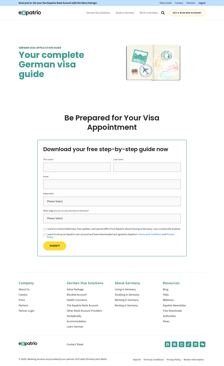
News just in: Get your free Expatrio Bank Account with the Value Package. (58, 3)
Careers (179, 3)
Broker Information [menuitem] (194, 360)
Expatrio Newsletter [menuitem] (174, 305)
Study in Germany (125, 12)
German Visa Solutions (98, 12)
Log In (202, 3)
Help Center (166, 3)
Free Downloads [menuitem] (172, 311)
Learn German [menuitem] (75, 327)
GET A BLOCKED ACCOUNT (187, 12)
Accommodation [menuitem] (76, 321)
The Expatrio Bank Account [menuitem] (82, 305)
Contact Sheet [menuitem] (75, 344)
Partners (191, 3)
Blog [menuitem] (165, 289)
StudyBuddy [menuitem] (74, 316)
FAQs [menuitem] (166, 295)
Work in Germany (149, 12)
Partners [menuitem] (23, 305)
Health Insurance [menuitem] (77, 300)
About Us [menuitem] (24, 289)
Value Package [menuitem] (75, 289)
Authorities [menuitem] (169, 316)
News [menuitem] (166, 321)
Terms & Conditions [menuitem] (153, 360)
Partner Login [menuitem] (26, 311)
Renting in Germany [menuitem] (126, 305)
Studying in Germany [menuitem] (127, 295)
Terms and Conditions (150, 234)
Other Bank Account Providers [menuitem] (84, 311)
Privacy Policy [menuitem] (174, 360)
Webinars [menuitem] (168, 300)
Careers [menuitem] (23, 295)
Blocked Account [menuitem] (77, 295)
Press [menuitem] (22, 300)
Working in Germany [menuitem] (126, 300)
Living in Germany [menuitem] (125, 289)
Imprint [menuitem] (137, 360)
